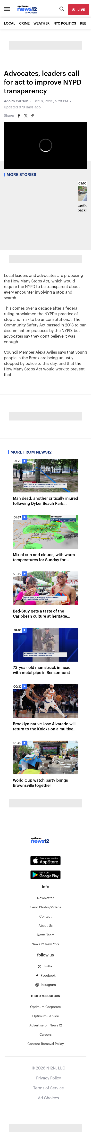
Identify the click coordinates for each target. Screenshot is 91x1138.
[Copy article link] (32, 116)
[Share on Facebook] (19, 116)
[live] (78, 9)
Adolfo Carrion (16, 101)
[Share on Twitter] (26, 116)
